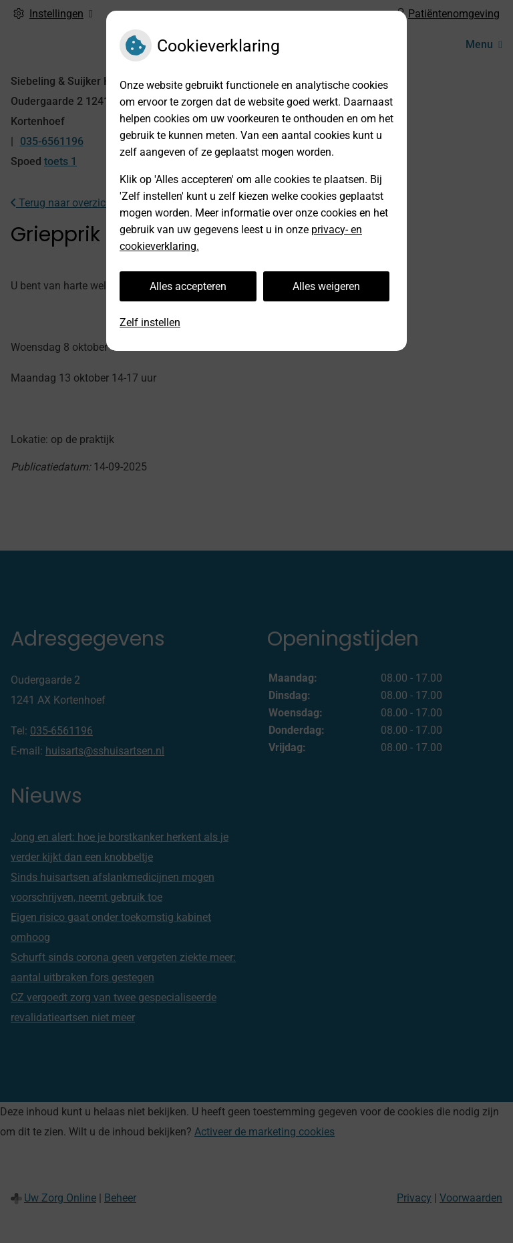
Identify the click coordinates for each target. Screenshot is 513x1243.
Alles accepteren (188, 286)
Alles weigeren (326, 286)
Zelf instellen (150, 322)
